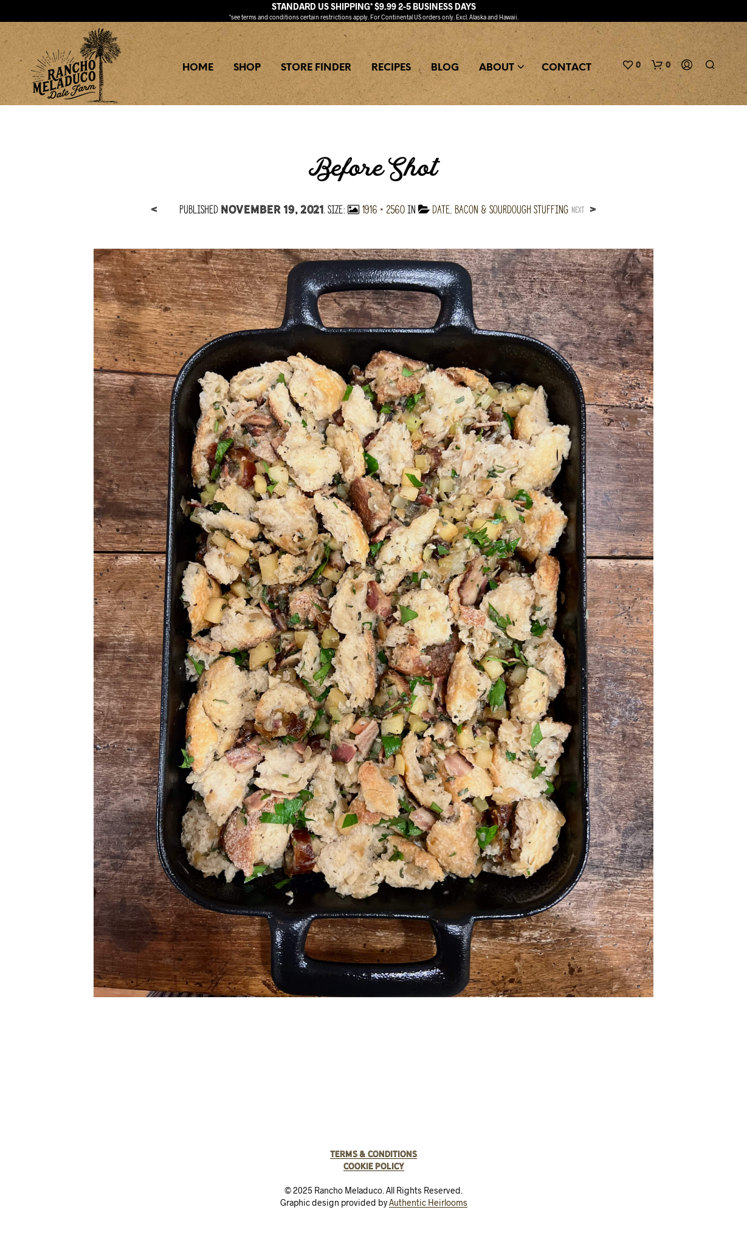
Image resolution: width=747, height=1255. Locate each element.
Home (197, 68)
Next (577, 210)
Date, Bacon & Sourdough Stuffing (500, 209)
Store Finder (316, 68)
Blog (445, 68)
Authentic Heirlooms (428, 1203)
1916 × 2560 (383, 209)
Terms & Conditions (373, 1154)
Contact (566, 68)
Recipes (391, 68)
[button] (631, 65)
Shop (247, 68)
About (496, 68)
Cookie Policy (373, 1166)
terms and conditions (270, 17)
